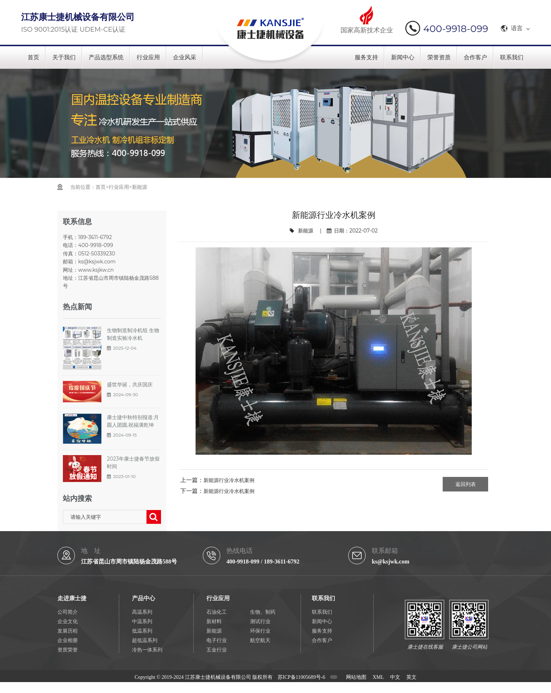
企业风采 (184, 57)
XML (378, 677)
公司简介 (67, 612)
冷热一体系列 (147, 650)
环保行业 (260, 631)
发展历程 (67, 631)
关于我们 (64, 57)
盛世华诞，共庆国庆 (130, 384)
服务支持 (366, 57)
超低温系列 (144, 640)
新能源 (139, 187)
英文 (411, 677)
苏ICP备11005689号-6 (301, 677)
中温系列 (142, 621)
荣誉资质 (439, 57)
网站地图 (356, 677)
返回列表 (465, 484)
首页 (33, 57)
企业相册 (67, 640)
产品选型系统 (106, 57)
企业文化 (67, 621)
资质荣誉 (67, 650)
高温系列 (142, 612)
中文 (395, 677)
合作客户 (475, 57)
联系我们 (511, 57)
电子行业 (216, 640)
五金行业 (216, 650)
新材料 (214, 621)
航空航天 (260, 640)
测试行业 (260, 621)
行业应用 (148, 57)
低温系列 (142, 631)
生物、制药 (263, 612)
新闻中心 (402, 57)
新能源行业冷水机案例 (229, 480)
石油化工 (216, 612)
